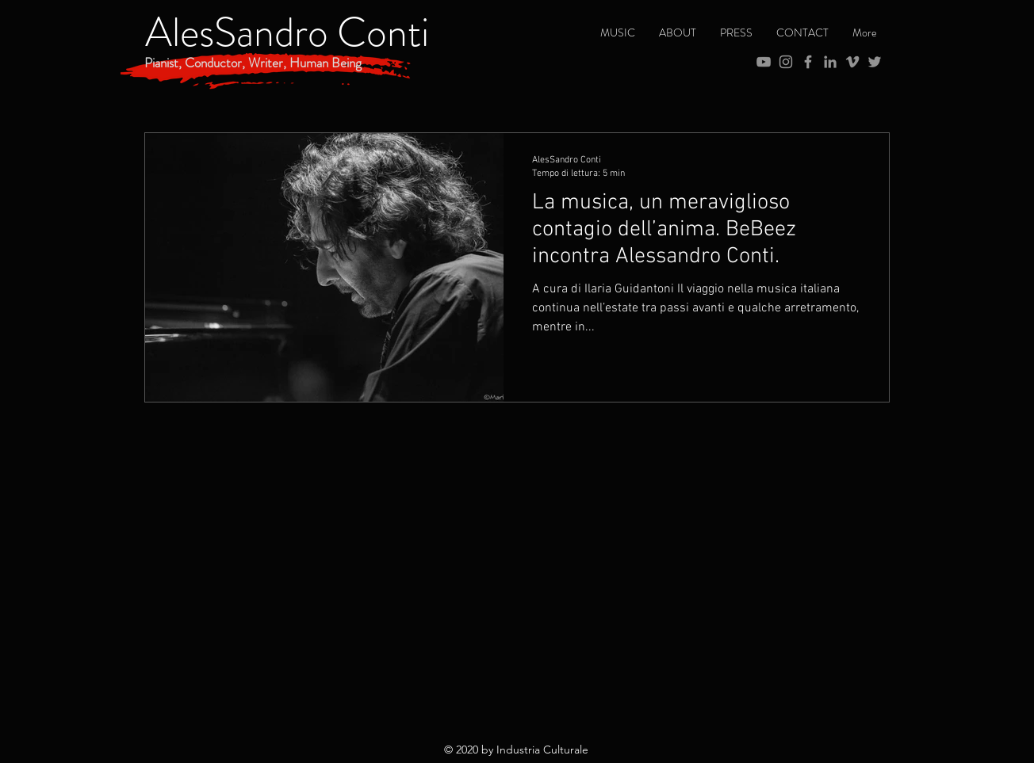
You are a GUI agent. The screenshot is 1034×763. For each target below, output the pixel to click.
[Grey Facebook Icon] (808, 62)
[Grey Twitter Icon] (874, 62)
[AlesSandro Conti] (287, 33)
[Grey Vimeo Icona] (852, 62)
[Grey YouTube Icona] (763, 62)
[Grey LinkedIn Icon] (830, 62)
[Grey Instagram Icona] (786, 62)
